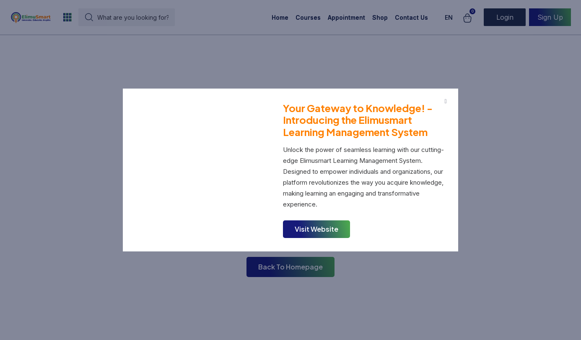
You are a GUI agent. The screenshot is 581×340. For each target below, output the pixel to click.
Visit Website (316, 229)
